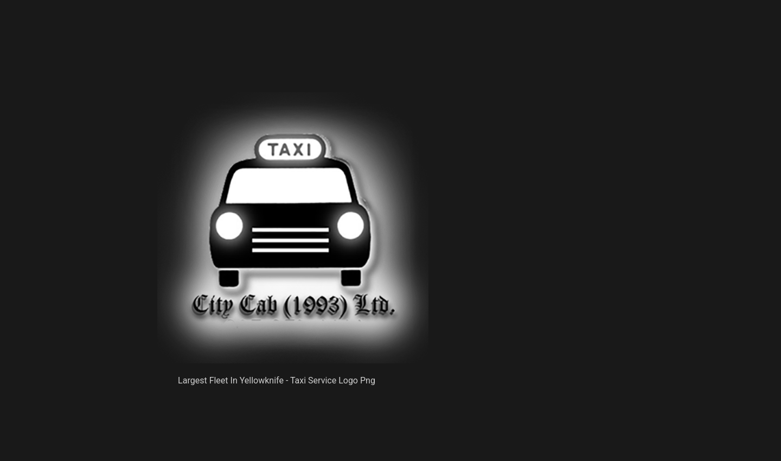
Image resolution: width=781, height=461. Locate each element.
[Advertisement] (292, 65)
